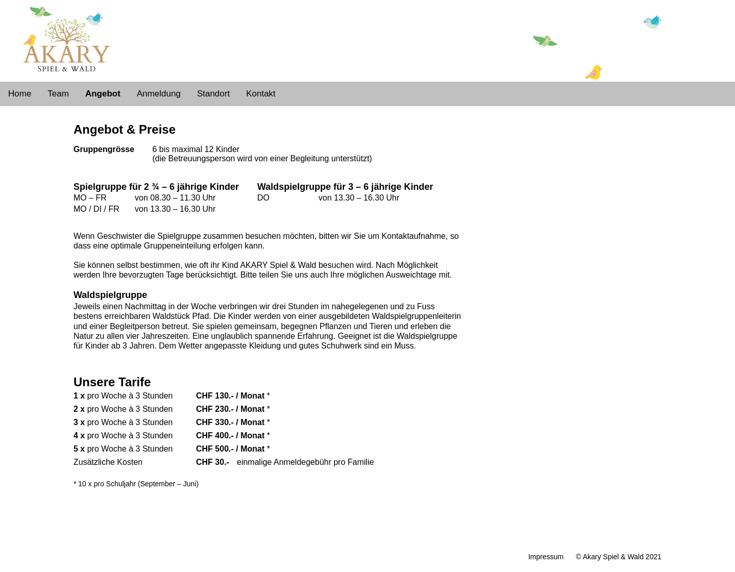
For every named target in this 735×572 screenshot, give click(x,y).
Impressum (546, 557)
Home (19, 93)
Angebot (102, 93)
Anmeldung (159, 93)
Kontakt (261, 93)
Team (58, 93)
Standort (213, 93)
